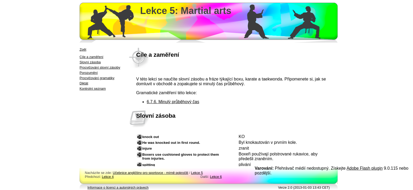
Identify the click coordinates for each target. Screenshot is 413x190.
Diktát (84, 83)
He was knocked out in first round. (171, 143)
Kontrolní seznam (93, 89)
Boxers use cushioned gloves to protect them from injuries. (180, 156)
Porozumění (89, 73)
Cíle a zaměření (91, 57)
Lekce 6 (216, 177)
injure (147, 148)
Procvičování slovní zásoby (100, 67)
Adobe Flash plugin (365, 168)
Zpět (83, 49)
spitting (148, 165)
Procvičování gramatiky (97, 78)
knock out (150, 137)
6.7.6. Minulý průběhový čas (173, 101)
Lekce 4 (108, 177)
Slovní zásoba (90, 62)
